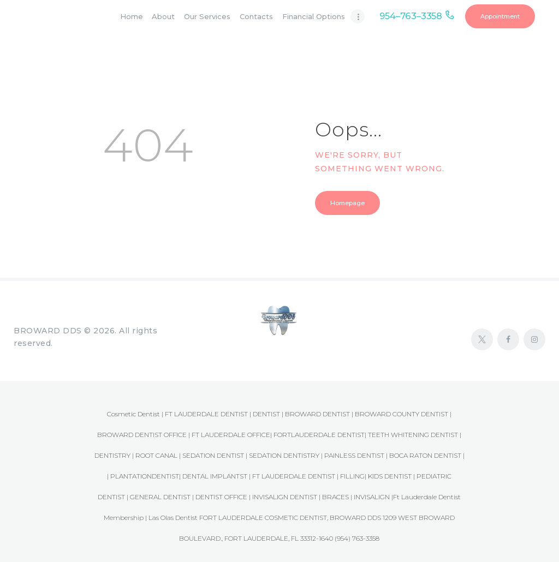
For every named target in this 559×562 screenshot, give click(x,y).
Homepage (347, 203)
